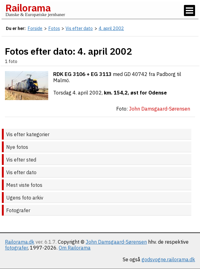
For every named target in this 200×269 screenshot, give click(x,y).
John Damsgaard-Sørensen (116, 242)
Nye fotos (17, 147)
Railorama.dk (19, 242)
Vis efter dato (21, 172)
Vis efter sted (21, 160)
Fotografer (18, 210)
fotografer (16, 248)
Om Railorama (75, 248)
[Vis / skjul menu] (189, 10)
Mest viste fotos (24, 185)
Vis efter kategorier (27, 134)
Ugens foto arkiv (24, 198)
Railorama (28, 7)
